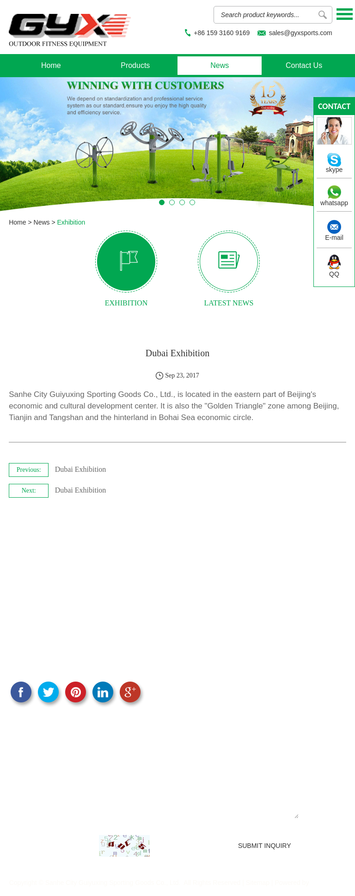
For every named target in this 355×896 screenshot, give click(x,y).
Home (51, 65)
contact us (334, 108)
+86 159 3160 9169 (222, 33)
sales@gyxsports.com (300, 33)
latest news (229, 303)
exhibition (126, 303)
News (219, 65)
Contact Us (304, 65)
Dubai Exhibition (80, 469)
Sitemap (257, 882)
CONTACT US (39, 584)
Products (135, 65)
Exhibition (71, 222)
